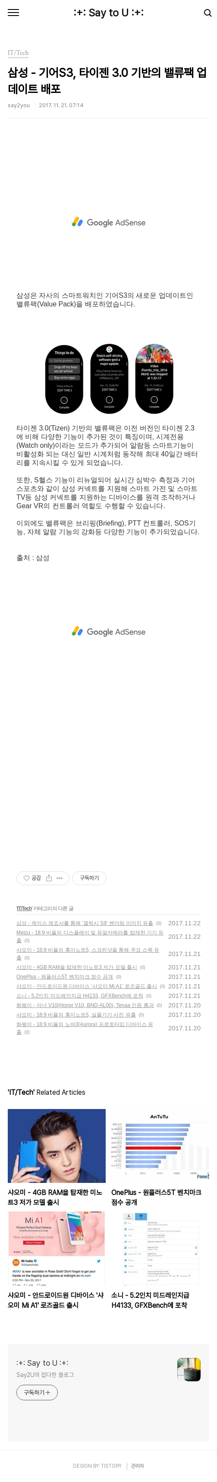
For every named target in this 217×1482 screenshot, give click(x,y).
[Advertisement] (108, 222)
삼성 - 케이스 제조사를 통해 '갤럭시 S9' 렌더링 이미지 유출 (84, 923)
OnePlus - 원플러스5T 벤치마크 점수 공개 (64, 977)
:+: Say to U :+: (108, 12)
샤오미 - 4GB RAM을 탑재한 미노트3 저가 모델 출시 (76, 967)
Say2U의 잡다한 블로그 (45, 1374)
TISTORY (111, 1466)
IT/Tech (24, 908)
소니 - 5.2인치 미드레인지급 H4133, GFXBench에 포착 (79, 996)
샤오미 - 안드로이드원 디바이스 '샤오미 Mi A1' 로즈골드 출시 (86, 986)
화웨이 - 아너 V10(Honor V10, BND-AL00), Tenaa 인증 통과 (85, 1005)
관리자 (137, 1466)
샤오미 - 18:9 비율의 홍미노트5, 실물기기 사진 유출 (76, 1015)
